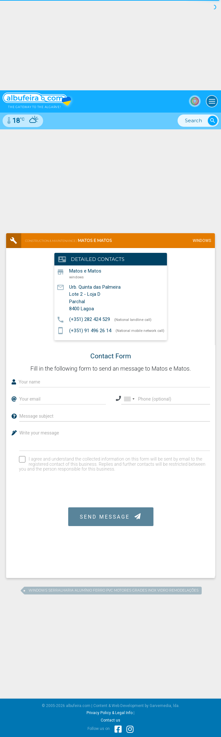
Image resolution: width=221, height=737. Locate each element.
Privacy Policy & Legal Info (110, 713)
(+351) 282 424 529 (89, 319)
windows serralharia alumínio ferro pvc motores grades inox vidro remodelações (113, 590)
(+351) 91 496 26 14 (90, 330)
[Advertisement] (110, 178)
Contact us (110, 720)
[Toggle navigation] (212, 101)
